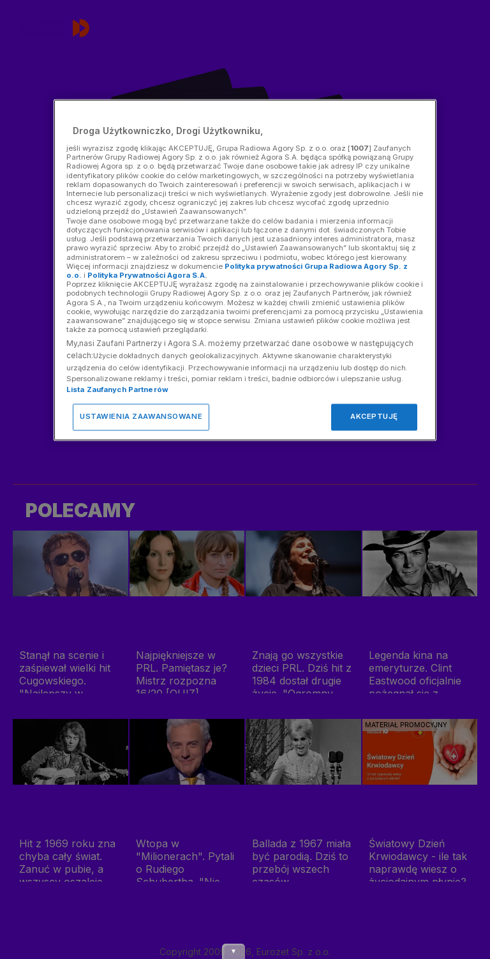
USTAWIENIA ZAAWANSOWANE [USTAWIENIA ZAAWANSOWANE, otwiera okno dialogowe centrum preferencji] (141, 416)
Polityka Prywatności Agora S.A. (147, 275)
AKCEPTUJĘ (374, 416)
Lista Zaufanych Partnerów (117, 390)
